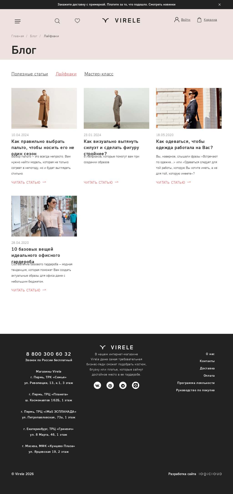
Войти (186, 19)
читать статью (25, 182)
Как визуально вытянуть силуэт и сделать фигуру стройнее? (111, 145)
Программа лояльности (196, 383)
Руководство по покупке (195, 390)
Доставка (207, 368)
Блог (34, 36)
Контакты (207, 361)
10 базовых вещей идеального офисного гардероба (35, 253)
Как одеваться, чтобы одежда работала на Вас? (184, 144)
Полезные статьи (29, 73)
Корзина (210, 19)
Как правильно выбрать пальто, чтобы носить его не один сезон (42, 145)
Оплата (209, 375)
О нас (210, 354)
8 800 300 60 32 (48, 354)
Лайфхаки (66, 73)
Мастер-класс (99, 73)
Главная (17, 36)
